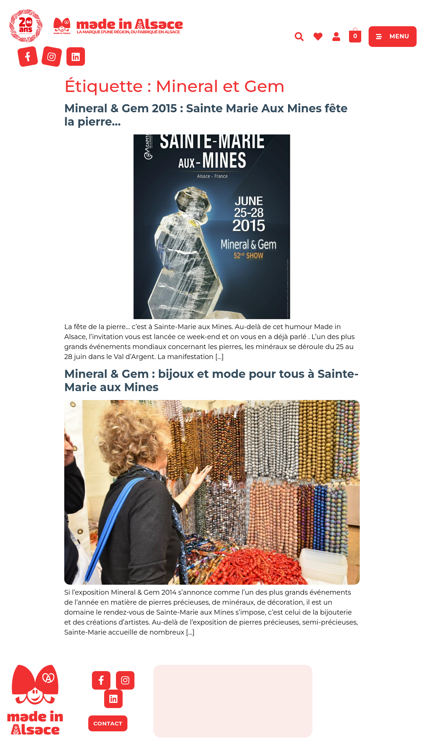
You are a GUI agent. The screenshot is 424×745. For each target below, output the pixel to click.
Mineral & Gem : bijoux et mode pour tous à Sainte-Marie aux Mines (211, 380)
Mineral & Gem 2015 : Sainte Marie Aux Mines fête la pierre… (206, 115)
